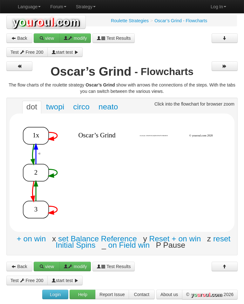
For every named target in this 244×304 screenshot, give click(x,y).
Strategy (86, 6)
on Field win (129, 245)
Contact (141, 294)
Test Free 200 (27, 52)
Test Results (114, 38)
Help (82, 294)
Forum (58, 6)
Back (19, 38)
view (46, 38)
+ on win (31, 238)
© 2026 (210, 295)
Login (55, 294)
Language (29, 6)
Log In (218, 6)
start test (65, 52)
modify (75, 38)
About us (169, 294)
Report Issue (112, 294)
